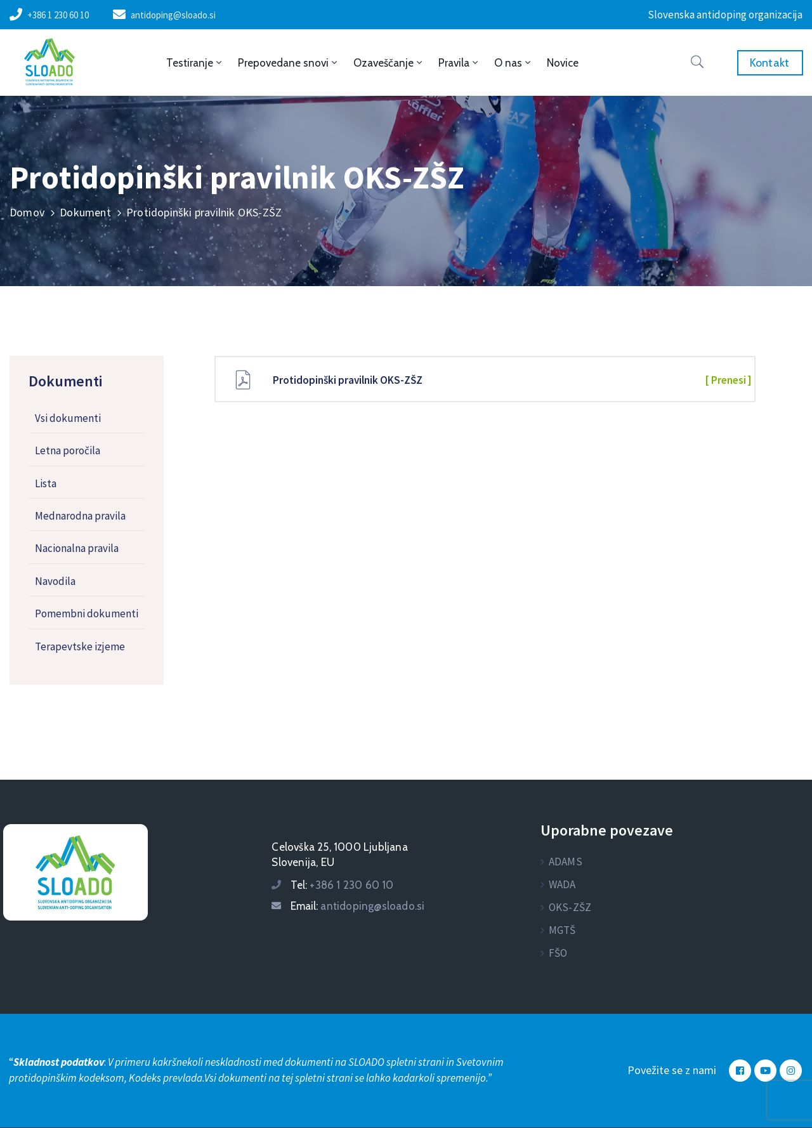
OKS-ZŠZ (570, 907)
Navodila (55, 581)
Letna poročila (67, 450)
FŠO (558, 953)
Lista (45, 483)
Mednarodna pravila (80, 516)
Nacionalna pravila (77, 548)
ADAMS (565, 862)
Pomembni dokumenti (86, 613)
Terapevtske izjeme (80, 646)
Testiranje (195, 62)
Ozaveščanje (388, 62)
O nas (513, 62)
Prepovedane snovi (288, 62)
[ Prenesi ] (728, 380)
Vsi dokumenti (68, 418)
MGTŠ (562, 930)
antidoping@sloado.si (173, 15)
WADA (562, 884)
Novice (563, 62)
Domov (27, 212)
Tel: (342, 885)
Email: (357, 906)
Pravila (459, 62)
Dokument (85, 212)
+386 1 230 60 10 (58, 15)
